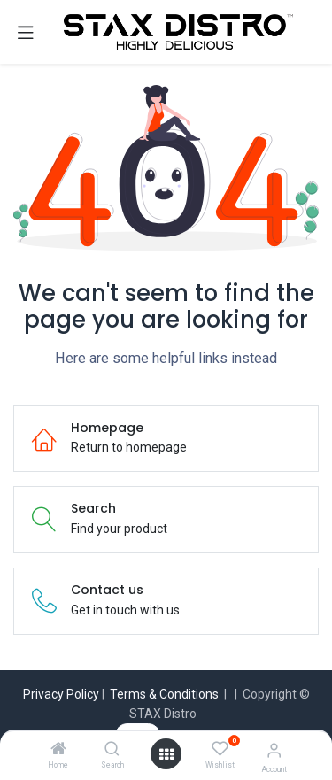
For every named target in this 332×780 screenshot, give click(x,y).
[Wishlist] (220, 749)
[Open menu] (166, 754)
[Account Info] (274, 750)
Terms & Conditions (164, 694)
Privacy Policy (61, 694)
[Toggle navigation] (25, 32)
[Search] (112, 750)
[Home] (58, 750)
